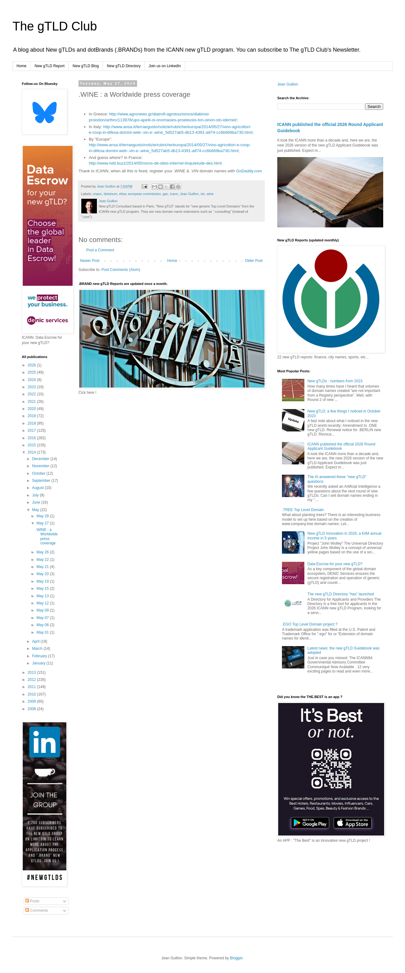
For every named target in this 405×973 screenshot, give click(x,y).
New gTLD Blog (86, 66)
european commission (144, 194)
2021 (32, 401)
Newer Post (89, 260)
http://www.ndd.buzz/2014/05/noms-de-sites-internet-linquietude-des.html (155, 163)
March (38, 648)
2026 (32, 365)
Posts (32, 901)
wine (210, 194)
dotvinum (110, 194)
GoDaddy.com (249, 171)
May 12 (43, 603)
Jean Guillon (189, 194)
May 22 (43, 559)
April (36, 641)
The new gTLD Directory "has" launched (340, 594)
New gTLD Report (49, 66)
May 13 (43, 596)
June (36, 502)
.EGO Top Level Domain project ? (310, 624)
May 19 (43, 581)
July (36, 495)
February (40, 656)
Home (21, 66)
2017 (32, 430)
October (39, 473)
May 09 (43, 610)
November (41, 466)
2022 (32, 394)
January (39, 663)
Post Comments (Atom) (120, 270)
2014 (32, 452)
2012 (32, 679)
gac (165, 194)
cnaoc (97, 194)
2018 (32, 423)
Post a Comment (100, 250)
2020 (32, 409)
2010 (32, 694)
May (36, 510)
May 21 (43, 567)
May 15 (43, 588)
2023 (32, 387)
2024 (32, 380)
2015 (32, 445)
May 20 (43, 574)
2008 (32, 709)
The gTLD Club (54, 26)
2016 (32, 438)
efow (122, 194)
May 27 (43, 523)
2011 (32, 687)
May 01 (43, 632)
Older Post (254, 260)
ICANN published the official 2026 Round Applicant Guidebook (341, 446)
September (41, 480)
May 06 (43, 625)
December (41, 459)
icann (174, 194)
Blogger (236, 958)
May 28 (43, 516)
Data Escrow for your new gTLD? (335, 564)
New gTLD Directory (124, 66)
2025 (32, 372)
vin (203, 194)
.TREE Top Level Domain (303, 510)
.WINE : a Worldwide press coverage (47, 536)
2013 (32, 672)
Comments (36, 910)
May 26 (43, 552)
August (38, 488)
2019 (32, 416)
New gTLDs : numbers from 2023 (335, 381)
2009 (32, 701)
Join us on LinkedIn (165, 66)
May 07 (43, 618)
